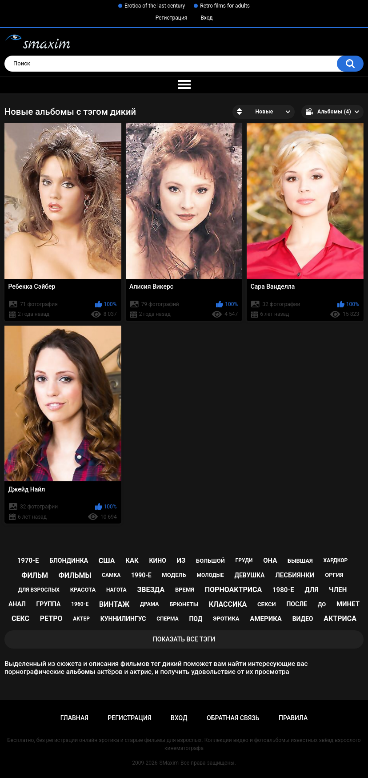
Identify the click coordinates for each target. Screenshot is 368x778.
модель (174, 575)
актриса (340, 618)
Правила (293, 718)
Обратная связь (233, 718)
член (338, 590)
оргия (334, 575)
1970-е (28, 560)
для (312, 590)
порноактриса (233, 589)
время (184, 589)
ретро (51, 618)
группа (48, 604)
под (195, 618)
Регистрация (172, 18)
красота (83, 589)
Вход (206, 18)
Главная (74, 718)
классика (228, 604)
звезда (150, 589)
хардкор (336, 560)
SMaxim (169, 763)
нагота (116, 590)
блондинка (68, 560)
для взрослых (39, 590)
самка (111, 575)
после (296, 604)
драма (149, 604)
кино (157, 560)
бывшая (300, 560)
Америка (266, 619)
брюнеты (183, 604)
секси (266, 604)
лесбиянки (294, 575)
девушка (250, 575)
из (181, 560)
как (131, 560)
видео (302, 618)
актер (81, 619)
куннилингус (123, 618)
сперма (167, 619)
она (270, 560)
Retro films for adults (225, 6)
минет (348, 604)
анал (17, 604)
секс (20, 618)
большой (210, 560)
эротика (226, 618)
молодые (210, 575)
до (322, 604)
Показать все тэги (184, 639)
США (107, 560)
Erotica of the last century (154, 6)
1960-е (79, 604)
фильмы (75, 575)
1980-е (283, 590)
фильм (34, 575)
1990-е (141, 575)
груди (244, 560)
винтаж (114, 604)
